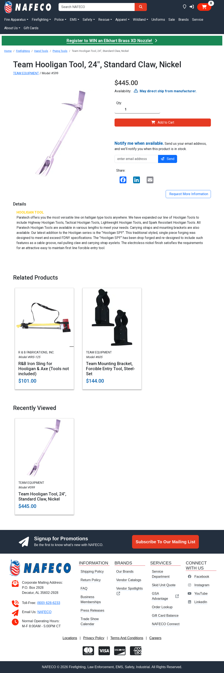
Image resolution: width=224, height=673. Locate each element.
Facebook (201, 576)
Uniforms (158, 20)
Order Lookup (162, 607)
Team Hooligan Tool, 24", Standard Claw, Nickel (42, 496)
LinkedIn (200, 602)
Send (167, 159)
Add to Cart (162, 122)
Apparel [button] (121, 20)
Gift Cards (31, 28)
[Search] (141, 7)
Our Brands (125, 571)
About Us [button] (11, 28)
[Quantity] (137, 109)
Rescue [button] (103, 20)
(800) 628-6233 (48, 603)
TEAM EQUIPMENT (26, 73)
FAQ (84, 588)
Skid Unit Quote (164, 585)
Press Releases (92, 610)
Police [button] (59, 20)
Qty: (119, 103)
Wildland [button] (139, 20)
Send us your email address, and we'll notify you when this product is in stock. (160, 146)
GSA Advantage (165, 596)
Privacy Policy (93, 638)
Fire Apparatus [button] (15, 20)
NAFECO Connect (166, 624)
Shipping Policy (92, 571)
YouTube (201, 593)
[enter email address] (136, 159)
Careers (155, 638)
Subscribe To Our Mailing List (165, 541)
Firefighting (23, 50)
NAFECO (44, 612)
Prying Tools (60, 50)
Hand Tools (41, 50)
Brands (183, 20)
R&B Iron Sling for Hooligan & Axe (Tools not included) (43, 368)
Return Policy (91, 580)
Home (8, 50)
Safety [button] (87, 20)
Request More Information (188, 194)
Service (197, 20)
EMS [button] (73, 20)
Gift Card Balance (165, 615)
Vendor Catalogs (128, 580)
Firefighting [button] (40, 20)
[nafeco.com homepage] (28, 7)
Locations (70, 638)
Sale (171, 20)
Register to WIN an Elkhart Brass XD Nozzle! (112, 40)
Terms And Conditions (126, 638)
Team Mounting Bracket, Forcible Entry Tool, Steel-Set (110, 368)
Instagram (201, 585)
